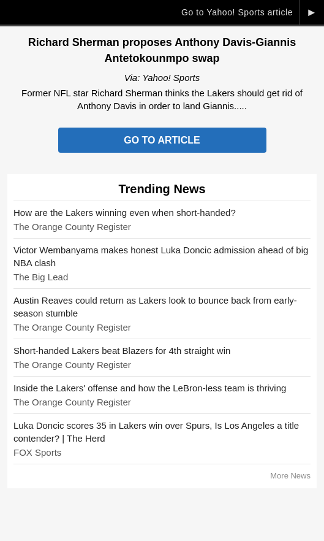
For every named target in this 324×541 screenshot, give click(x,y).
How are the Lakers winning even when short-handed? (124, 212)
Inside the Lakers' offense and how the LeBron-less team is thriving (149, 388)
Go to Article (162, 140)
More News (290, 475)
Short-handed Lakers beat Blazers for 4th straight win (121, 350)
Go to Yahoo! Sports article (237, 12)
